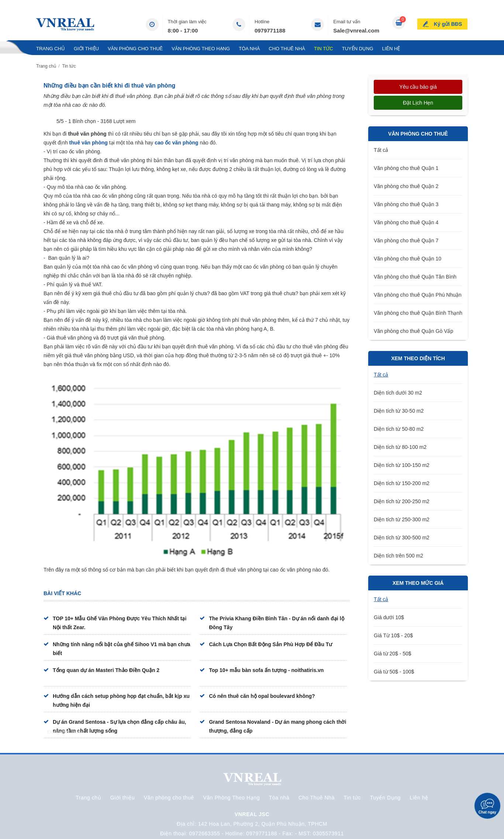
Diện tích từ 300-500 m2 (401, 537)
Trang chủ (50, 48)
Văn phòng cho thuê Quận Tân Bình (415, 277)
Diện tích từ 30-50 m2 (399, 411)
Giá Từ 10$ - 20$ (393, 635)
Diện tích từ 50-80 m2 (399, 429)
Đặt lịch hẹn (418, 103)
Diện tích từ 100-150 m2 (401, 465)
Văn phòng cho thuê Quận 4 (406, 222)
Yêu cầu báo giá (417, 87)
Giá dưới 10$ (389, 617)
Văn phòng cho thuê (135, 48)
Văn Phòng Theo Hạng (201, 48)
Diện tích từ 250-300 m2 (401, 519)
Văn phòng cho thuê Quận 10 (407, 259)
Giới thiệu (86, 48)
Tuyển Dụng (357, 48)
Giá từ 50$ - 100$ (394, 672)
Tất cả (381, 150)
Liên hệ (391, 48)
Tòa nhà (249, 48)
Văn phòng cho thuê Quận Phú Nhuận (418, 295)
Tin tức (323, 48)
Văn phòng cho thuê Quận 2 (406, 186)
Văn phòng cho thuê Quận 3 (406, 204)
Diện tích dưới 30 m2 (398, 393)
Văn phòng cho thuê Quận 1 (406, 168)
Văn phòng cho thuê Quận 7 (406, 240)
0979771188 (270, 30)
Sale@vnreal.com (356, 30)
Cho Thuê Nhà (287, 48)
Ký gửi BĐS (448, 24)
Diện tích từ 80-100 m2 (400, 447)
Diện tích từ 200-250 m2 (401, 501)
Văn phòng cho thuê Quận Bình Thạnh (418, 313)
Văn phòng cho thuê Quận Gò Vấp (413, 331)
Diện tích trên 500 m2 (398, 556)
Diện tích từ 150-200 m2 (401, 483)
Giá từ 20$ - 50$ (392, 653)
